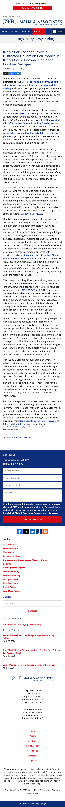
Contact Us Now (32, 519)
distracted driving (28, 113)
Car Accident (14, 427)
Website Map (32, 750)
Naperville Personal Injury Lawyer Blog (22, 624)
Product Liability (11, 571)
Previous (8, 437)
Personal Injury (34, 427)
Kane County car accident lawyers (37, 420)
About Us (26, 31)
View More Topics (11, 591)
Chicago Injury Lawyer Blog (32, 20)
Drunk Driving (10, 587)
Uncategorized (48, 427)
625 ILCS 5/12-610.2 (32, 290)
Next (27, 437)
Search (32, 610)
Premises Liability (11, 575)
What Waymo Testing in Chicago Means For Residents (29, 665)
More (59, 31)
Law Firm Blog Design (32, 803)
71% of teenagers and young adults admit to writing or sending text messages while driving (32, 85)
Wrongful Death (11, 579)
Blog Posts (32, 760)
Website (15, 31)
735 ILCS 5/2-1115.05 (31, 213)
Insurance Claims (11, 556)
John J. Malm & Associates (17, 424)
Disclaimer (32, 741)
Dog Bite (7, 564)
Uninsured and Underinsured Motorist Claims (25, 560)
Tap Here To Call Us (32, 8)
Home (4, 31)
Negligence (24, 427)
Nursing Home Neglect (14, 567)
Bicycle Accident (11, 583)
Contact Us (39, 31)
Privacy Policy (32, 745)
